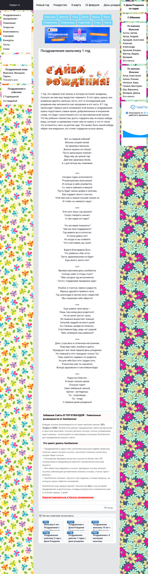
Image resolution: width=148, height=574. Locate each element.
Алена (126, 79)
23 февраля (92, 4)
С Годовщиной (11, 96)
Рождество (60, 4)
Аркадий (127, 40)
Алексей (127, 43)
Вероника (133, 89)
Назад (108, 508)
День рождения (113, 4)
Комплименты (11, 31)
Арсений (127, 50)
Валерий (127, 57)
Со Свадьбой (10, 101)
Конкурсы (8, 40)
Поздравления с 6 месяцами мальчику (101, 538)
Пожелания (9, 23)
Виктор (127, 53)
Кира (135, 82)
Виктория (136, 86)
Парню (6, 76)
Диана (136, 93)
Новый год (42, 4)
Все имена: (129, 60)
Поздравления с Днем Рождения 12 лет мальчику (76, 527)
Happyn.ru (14, 5)
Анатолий (138, 40)
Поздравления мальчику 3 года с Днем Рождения (52, 538)
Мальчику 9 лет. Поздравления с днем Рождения (52, 527)
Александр (129, 46)
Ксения (134, 79)
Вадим (135, 53)
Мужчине (8, 73)
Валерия (127, 93)
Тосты (6, 44)
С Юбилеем (133, 17)
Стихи (6, 49)
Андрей (134, 36)
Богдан (137, 50)
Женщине (19, 73)
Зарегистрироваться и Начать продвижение (68, 497)
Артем (133, 33)
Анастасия (135, 75)
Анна (125, 75)
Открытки (8, 27)
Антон (126, 33)
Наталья (127, 82)
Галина (126, 86)
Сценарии (8, 36)
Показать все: (10, 79)
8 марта (76, 4)
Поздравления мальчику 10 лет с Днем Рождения (101, 527)
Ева (125, 89)
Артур (126, 36)
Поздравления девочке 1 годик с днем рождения (77, 538)
